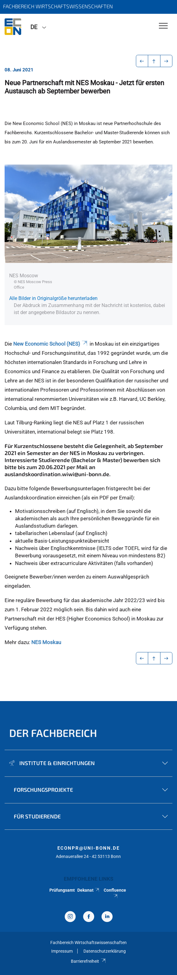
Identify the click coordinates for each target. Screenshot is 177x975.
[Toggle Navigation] (163, 26)
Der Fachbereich (53, 733)
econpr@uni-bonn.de (88, 848)
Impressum (62, 951)
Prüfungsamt (62, 890)
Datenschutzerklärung (104, 951)
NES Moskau (46, 642)
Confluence (115, 893)
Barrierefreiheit (88, 961)
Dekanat (88, 890)
